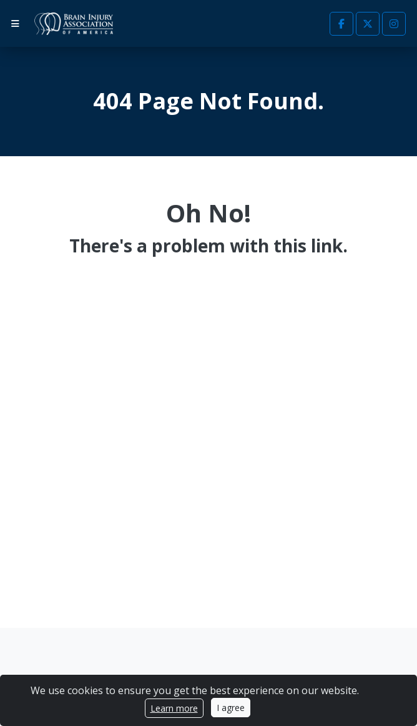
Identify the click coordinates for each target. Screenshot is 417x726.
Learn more (174, 708)
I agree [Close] (231, 708)
